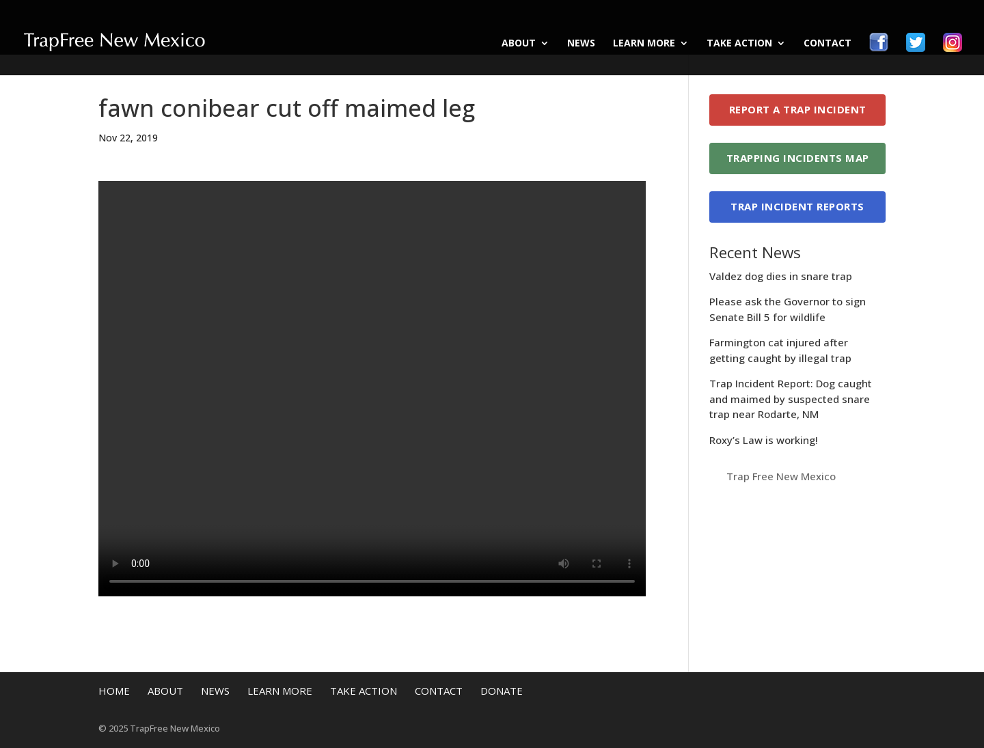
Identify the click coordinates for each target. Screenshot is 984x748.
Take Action (739, 43)
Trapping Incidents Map (797, 158)
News (581, 43)
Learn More (644, 43)
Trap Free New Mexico (781, 476)
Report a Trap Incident (797, 109)
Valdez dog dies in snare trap (780, 276)
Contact (827, 43)
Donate (501, 690)
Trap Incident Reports (797, 206)
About (519, 43)
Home (114, 690)
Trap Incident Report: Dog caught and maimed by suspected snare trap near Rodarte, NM (790, 398)
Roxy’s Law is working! (763, 440)
